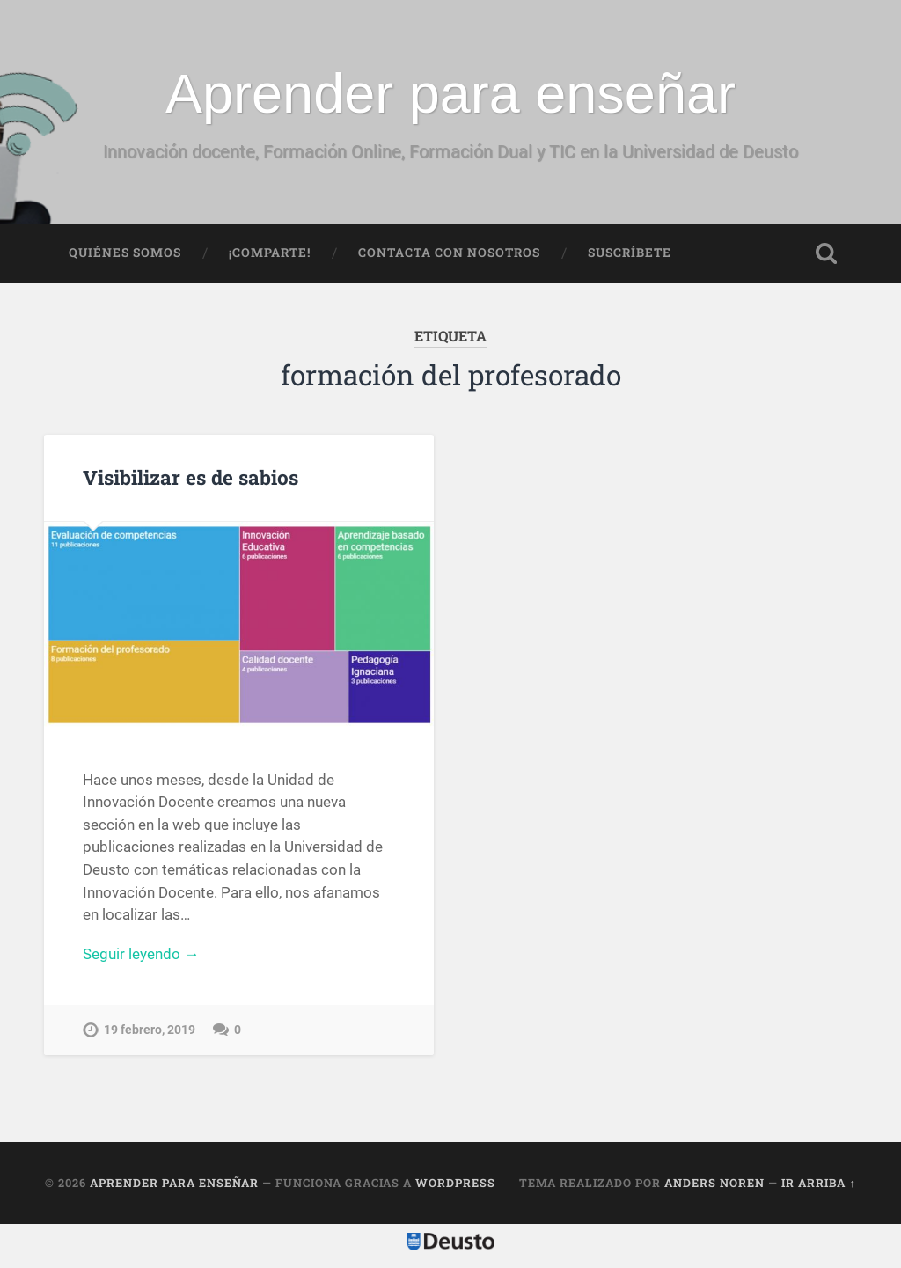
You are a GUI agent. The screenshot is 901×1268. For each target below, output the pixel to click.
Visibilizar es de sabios (190, 477)
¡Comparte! (270, 252)
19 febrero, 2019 (149, 1029)
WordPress (455, 1183)
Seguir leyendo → (141, 954)
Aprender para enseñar (450, 93)
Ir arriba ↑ (818, 1183)
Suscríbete (629, 252)
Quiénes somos (125, 252)
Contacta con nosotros (449, 252)
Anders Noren (714, 1183)
